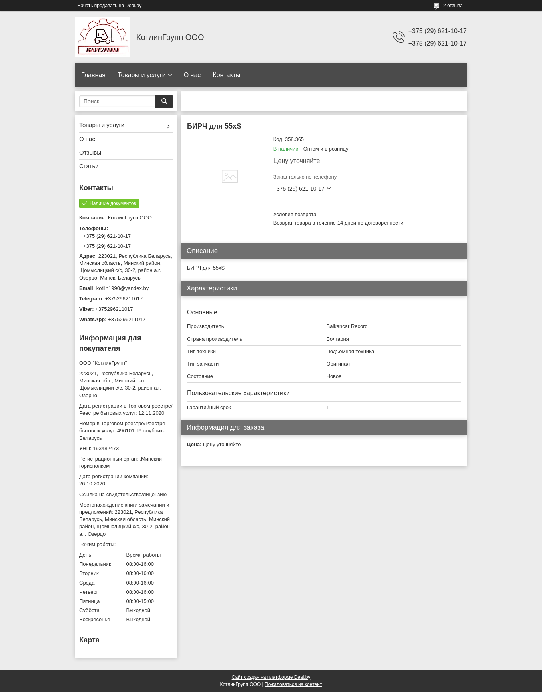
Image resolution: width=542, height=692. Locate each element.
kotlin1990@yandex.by (122, 288)
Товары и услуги (142, 75)
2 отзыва (453, 5)
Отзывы (90, 152)
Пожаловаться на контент (293, 684)
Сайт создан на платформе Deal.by (271, 677)
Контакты (226, 75)
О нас (192, 75)
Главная (93, 75)
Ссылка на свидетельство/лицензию (123, 494)
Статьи (89, 166)
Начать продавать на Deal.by (109, 5)
